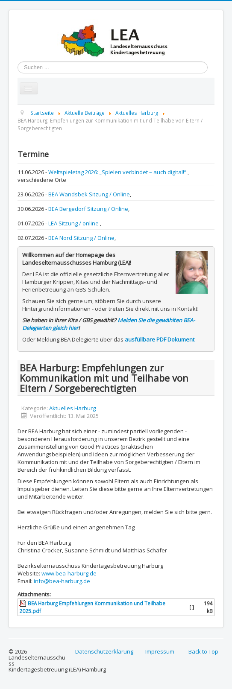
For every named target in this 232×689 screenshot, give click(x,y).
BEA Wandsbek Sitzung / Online (89, 194)
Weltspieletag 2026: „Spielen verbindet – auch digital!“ (118, 172)
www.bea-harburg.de (69, 573)
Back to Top (203, 651)
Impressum (159, 651)
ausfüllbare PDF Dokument (159, 339)
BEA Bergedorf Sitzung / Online (88, 209)
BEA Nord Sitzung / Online (81, 238)
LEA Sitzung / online (74, 223)
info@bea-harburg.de (62, 581)
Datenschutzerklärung (104, 651)
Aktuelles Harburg (72, 408)
